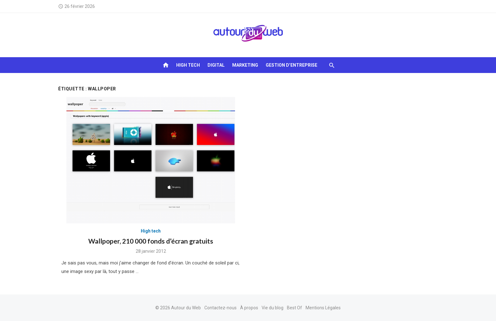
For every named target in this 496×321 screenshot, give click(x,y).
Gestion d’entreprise (291, 65)
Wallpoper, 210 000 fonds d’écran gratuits (150, 241)
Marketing (245, 65)
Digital (216, 65)
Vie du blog (272, 307)
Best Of (294, 307)
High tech (188, 65)
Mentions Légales (323, 307)
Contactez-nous (220, 307)
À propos (249, 307)
